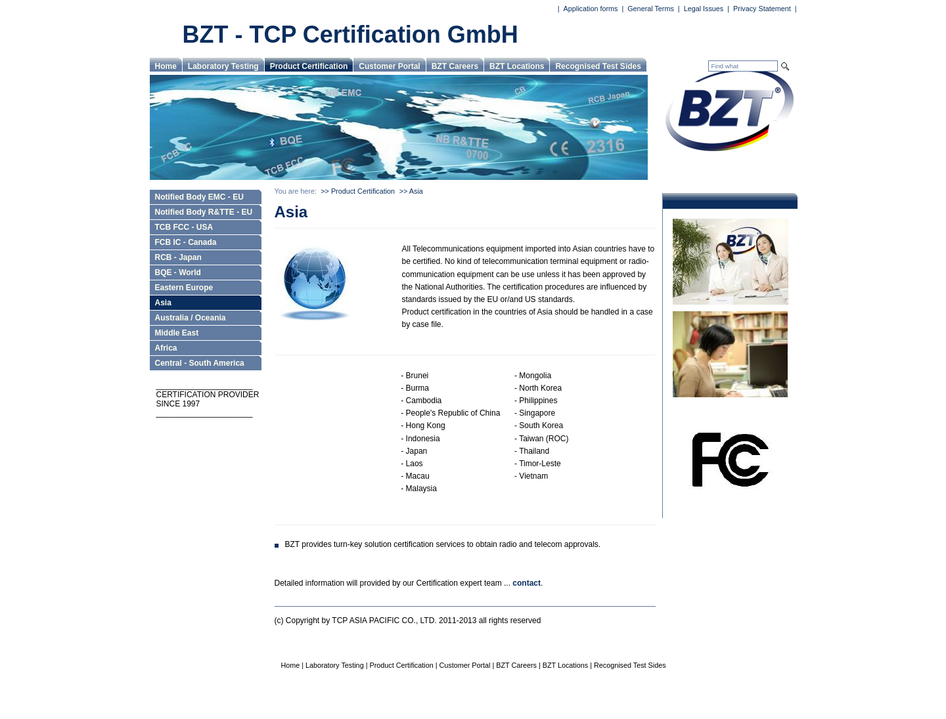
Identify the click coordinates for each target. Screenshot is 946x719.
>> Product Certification (358, 191)
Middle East (177, 333)
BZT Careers (455, 66)
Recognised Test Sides (598, 66)
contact (526, 583)
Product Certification (309, 66)
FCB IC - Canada (186, 242)
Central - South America (199, 363)
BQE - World (178, 272)
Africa (166, 348)
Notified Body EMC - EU (199, 197)
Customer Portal (389, 66)
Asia (163, 302)
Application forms (591, 8)
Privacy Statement (762, 8)
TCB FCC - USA (184, 227)
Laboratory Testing (223, 66)
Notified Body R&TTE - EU (204, 212)
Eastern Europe (184, 287)
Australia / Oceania (190, 317)
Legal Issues (704, 8)
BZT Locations (516, 66)
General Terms (650, 8)
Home (166, 66)
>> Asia (411, 191)
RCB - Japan (178, 257)
